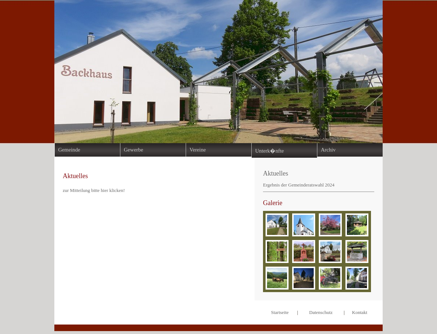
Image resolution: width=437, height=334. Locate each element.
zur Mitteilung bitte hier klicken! (94, 190)
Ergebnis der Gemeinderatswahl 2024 (298, 185)
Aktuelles (275, 173)
